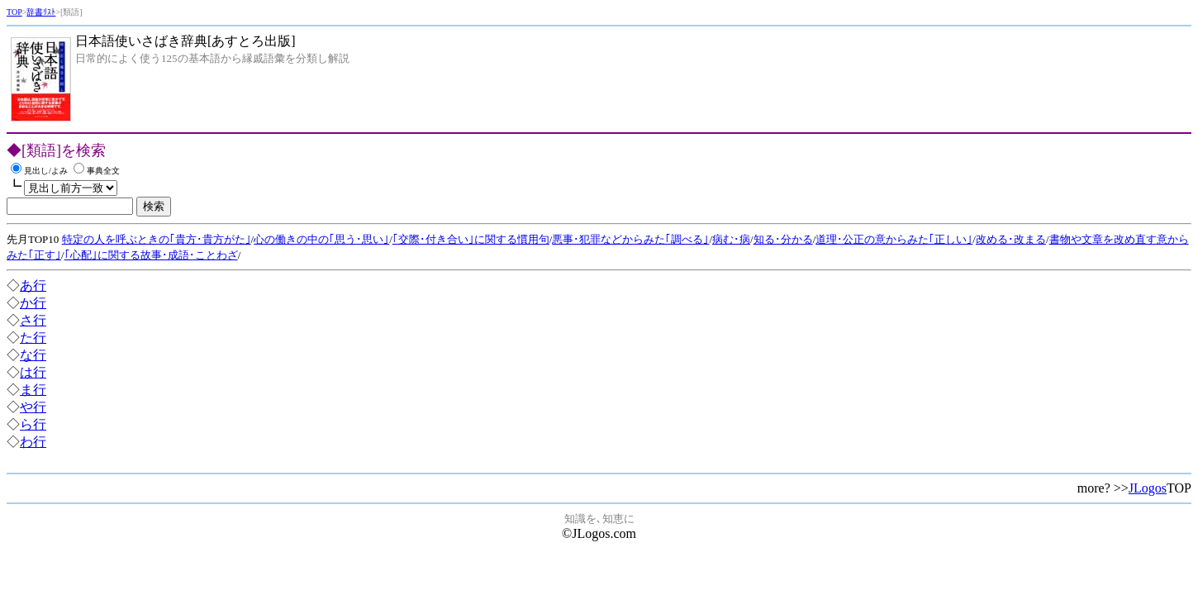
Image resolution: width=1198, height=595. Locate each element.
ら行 (33, 424)
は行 (33, 372)
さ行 (33, 320)
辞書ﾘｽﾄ (40, 12)
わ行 (33, 442)
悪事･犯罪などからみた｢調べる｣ (630, 239)
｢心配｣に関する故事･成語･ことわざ (151, 255)
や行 (33, 407)
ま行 (33, 390)
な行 (33, 355)
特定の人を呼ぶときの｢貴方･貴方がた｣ (156, 239)
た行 (33, 338)
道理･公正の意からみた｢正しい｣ (893, 239)
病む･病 (731, 239)
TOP (14, 12)
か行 (33, 303)
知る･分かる (783, 239)
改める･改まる (1011, 239)
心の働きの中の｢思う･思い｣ (321, 239)
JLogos (1148, 488)
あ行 (33, 285)
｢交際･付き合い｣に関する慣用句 (470, 239)
